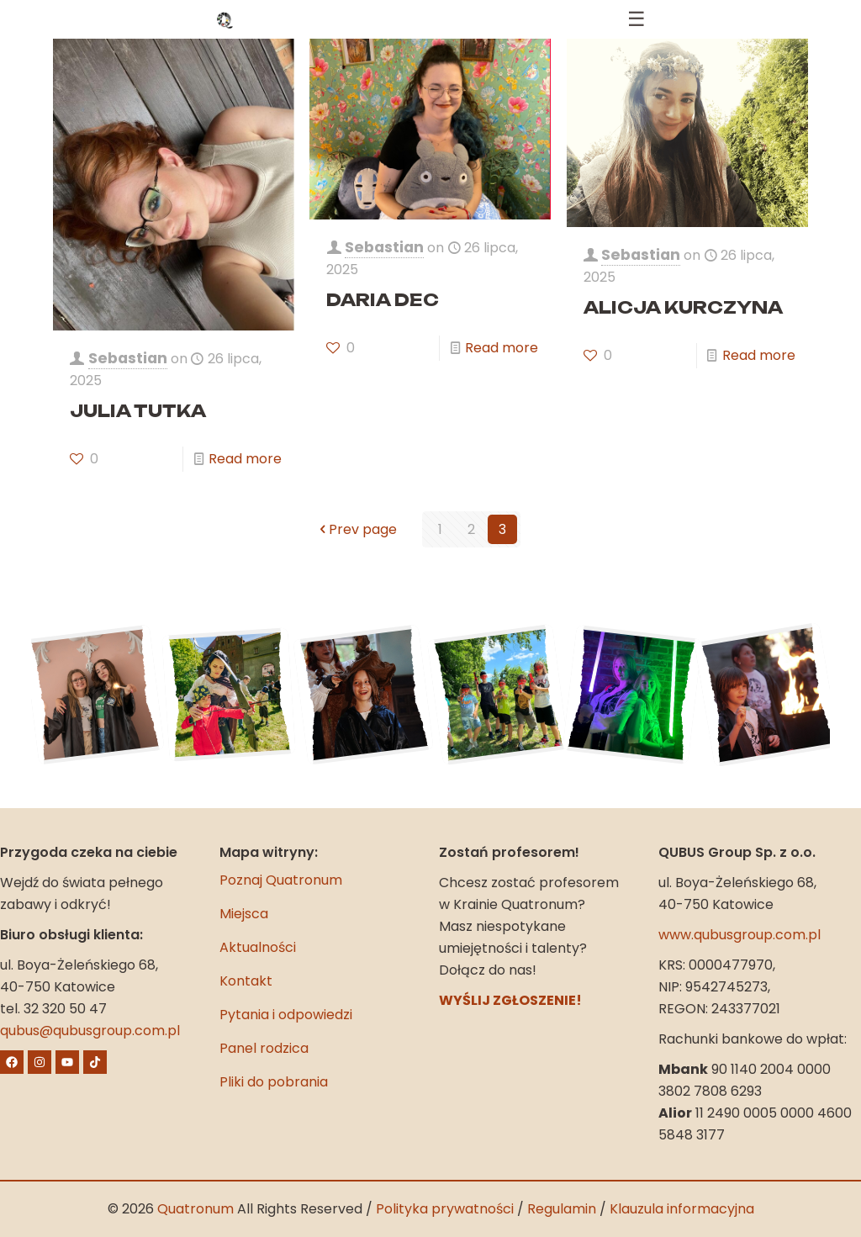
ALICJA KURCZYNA (683, 307)
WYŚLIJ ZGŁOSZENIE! (510, 1000)
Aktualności (257, 947)
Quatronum (195, 1208)
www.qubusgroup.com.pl (739, 934)
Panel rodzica (264, 1048)
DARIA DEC (382, 299)
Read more (245, 458)
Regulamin (561, 1208)
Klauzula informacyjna (682, 1208)
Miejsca (243, 913)
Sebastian (127, 358)
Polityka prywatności (445, 1208)
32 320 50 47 (65, 1008)
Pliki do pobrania (273, 1082)
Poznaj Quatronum (280, 880)
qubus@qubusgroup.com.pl (90, 1030)
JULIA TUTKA (138, 410)
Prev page (356, 529)
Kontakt (245, 981)
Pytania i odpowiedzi (285, 1014)
